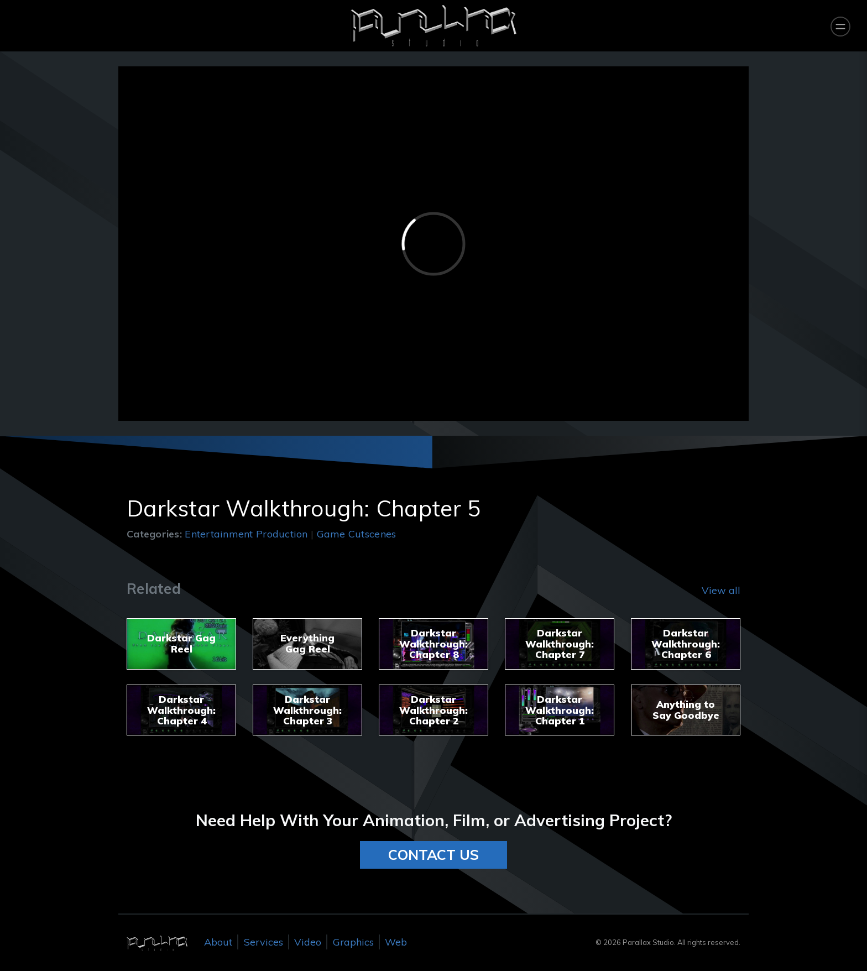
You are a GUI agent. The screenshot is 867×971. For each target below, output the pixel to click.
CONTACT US (433, 854)
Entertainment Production (246, 534)
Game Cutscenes (356, 534)
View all (721, 590)
